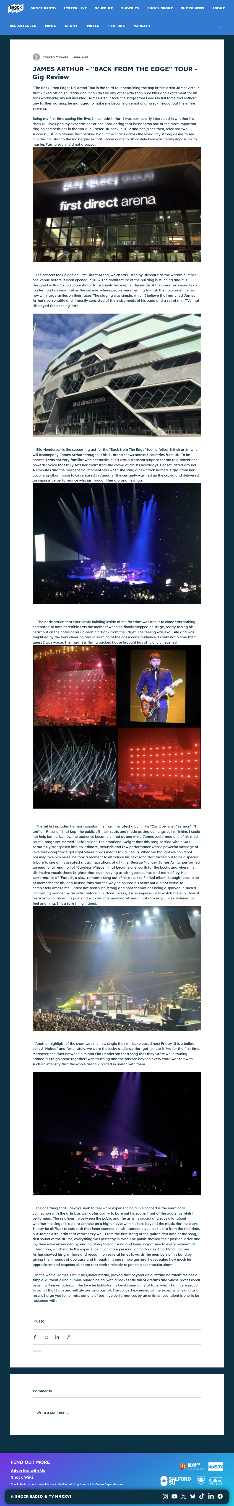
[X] (183, 1496)
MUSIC (93, 26)
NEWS (50, 26)
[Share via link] (68, 1337)
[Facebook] (220, 1496)
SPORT (71, 26)
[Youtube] (174, 1496)
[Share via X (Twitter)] (46, 1337)
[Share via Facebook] (35, 1337)
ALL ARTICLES (23, 26)
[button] (218, 26)
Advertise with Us (28, 1470)
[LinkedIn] (211, 1496)
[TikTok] (201, 1496)
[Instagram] (165, 1496)
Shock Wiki (22, 1477)
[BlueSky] (192, 1496)
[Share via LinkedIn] (57, 1337)
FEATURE (116, 26)
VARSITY (142, 26)
